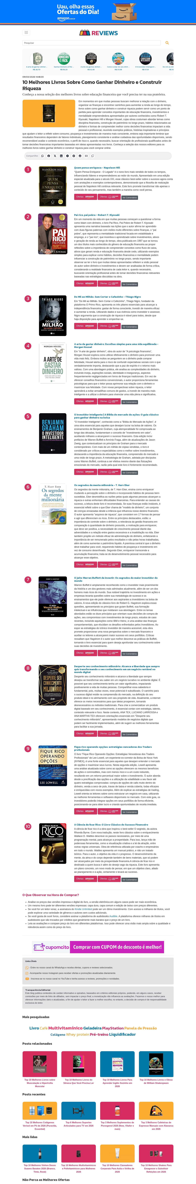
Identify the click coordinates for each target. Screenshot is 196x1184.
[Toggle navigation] (26, 32)
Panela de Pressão (140, 1028)
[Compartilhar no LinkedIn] (61, 155)
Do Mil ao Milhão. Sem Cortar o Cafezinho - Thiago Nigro (107, 297)
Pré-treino (99, 1034)
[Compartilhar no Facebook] (48, 155)
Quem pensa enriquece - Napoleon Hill (97, 167)
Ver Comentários (130, 198)
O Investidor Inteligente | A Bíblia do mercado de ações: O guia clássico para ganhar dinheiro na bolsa (116, 416)
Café (44, 1028)
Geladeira (92, 1028)
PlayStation (113, 1028)
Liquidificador (122, 1034)
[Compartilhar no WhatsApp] (42, 155)
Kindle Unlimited (83, 909)
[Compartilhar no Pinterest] (73, 155)
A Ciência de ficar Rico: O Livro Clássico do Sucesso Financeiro (111, 824)
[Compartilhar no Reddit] (80, 155)
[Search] (91, 42)
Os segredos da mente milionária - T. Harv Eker (102, 485)
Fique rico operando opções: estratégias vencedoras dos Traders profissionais (113, 748)
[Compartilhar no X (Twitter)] (55, 155)
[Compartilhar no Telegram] (67, 155)
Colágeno (57, 1034)
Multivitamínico (65, 1027)
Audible (113, 916)
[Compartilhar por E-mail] (86, 155)
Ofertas (85, 197)
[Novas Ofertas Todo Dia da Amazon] (98, 11)
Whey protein (77, 1034)
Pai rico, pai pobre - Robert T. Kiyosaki (97, 215)
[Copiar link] (92, 155)
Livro (34, 1028)
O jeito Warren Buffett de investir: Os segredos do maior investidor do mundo (116, 579)
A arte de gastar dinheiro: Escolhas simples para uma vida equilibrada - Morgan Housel (116, 345)
